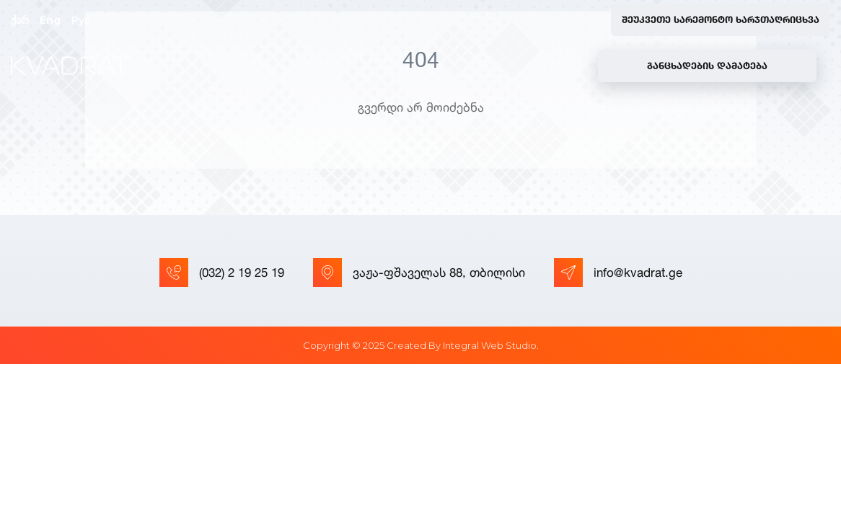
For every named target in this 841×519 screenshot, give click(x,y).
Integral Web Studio (490, 345)
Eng (50, 20)
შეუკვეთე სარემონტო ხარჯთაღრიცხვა (720, 19)
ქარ (20, 20)
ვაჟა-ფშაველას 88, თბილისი (419, 272)
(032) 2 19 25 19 (221, 272)
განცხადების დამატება (707, 65)
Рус (81, 20)
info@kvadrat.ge (618, 272)
